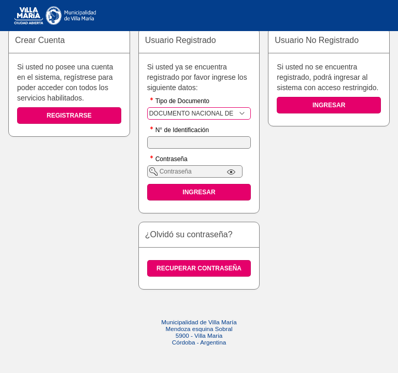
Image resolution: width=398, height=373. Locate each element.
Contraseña (171, 159)
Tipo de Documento (182, 101)
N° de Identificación (182, 130)
